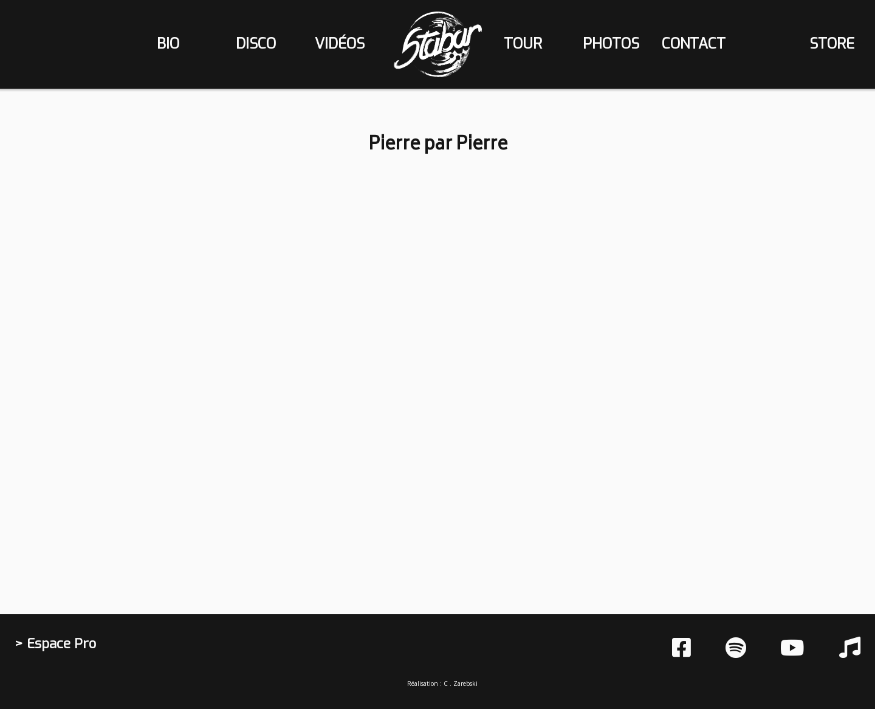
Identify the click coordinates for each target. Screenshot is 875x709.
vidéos (340, 43)
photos (611, 43)
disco (256, 43)
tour (523, 43)
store (831, 43)
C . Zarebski (461, 683)
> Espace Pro (55, 643)
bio (168, 43)
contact (694, 43)
